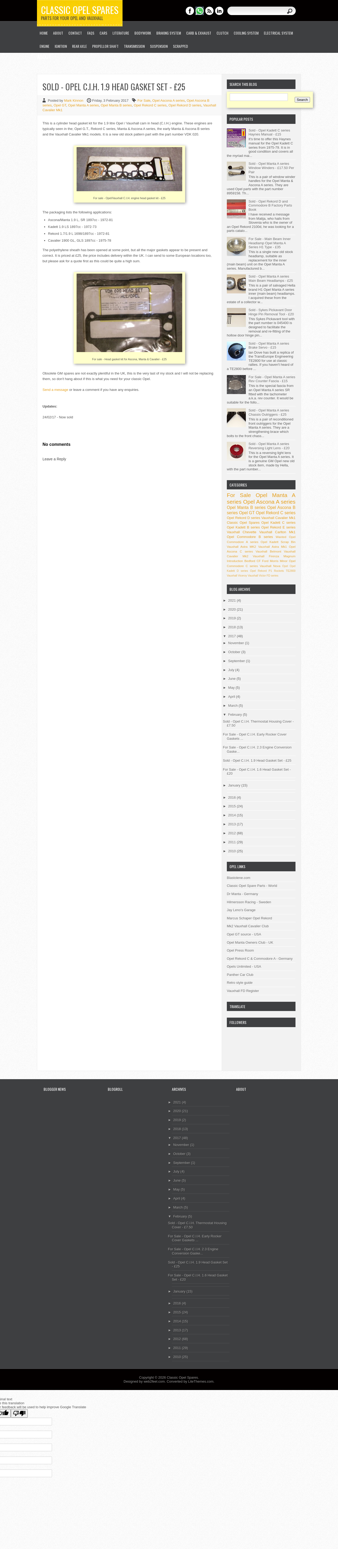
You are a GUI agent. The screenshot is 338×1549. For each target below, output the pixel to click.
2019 (232, 618)
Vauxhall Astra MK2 (241, 546)
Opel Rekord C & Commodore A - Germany (260, 959)
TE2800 (290, 570)
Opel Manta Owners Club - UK (250, 942)
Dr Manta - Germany (242, 894)
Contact (75, 33)
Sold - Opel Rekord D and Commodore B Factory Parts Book (270, 205)
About (58, 33)
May (232, 688)
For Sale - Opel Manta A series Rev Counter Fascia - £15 (271, 379)
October (234, 652)
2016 (232, 797)
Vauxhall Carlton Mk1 (277, 532)
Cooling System (246, 33)
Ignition (61, 46)
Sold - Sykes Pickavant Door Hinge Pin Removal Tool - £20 (271, 312)
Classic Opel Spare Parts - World (252, 886)
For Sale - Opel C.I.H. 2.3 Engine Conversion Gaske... (193, 1251)
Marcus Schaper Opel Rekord (249, 918)
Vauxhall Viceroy (237, 575)
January (234, 785)
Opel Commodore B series (250, 537)
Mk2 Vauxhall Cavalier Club (248, 926)
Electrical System (278, 33)
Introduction (235, 561)
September (237, 661)
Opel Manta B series (116, 105)
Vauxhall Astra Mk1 (272, 546)
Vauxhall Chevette (241, 532)
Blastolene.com (238, 878)
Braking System (168, 33)
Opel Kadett (269, 542)
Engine (44, 46)
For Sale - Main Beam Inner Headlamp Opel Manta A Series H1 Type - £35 (269, 243)
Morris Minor (279, 561)
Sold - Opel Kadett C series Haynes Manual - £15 (269, 132)
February (235, 715)
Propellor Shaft (105, 46)
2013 (232, 824)
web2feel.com (154, 1381)
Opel (285, 566)
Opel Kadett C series (278, 523)
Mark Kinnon (74, 100)
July (231, 670)
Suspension (159, 46)
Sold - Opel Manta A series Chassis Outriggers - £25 (268, 412)
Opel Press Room (240, 950)
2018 (232, 627)
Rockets (279, 570)
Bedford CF (252, 561)
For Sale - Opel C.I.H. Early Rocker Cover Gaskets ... (195, 1238)
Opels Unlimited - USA (244, 966)
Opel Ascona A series (168, 100)
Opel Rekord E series (278, 527)
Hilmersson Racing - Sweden (249, 902)
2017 (232, 636)
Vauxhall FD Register (243, 991)
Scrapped (180, 46)
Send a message (55, 390)
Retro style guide (240, 983)
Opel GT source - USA (244, 934)
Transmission (134, 46)
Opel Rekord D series (184, 105)
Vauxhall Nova (270, 566)
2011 (232, 842)
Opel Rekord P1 (261, 570)
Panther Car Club (240, 975)
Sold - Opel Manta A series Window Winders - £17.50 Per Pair (271, 168)
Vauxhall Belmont (268, 551)
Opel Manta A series (83, 105)
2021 (232, 600)
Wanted (281, 537)
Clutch (222, 33)
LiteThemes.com (200, 1381)
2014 (232, 815)
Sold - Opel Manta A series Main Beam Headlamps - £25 (270, 278)
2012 (232, 833)
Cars (103, 33)
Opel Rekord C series (150, 105)
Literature (120, 33)
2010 (232, 851)
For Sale (143, 100)
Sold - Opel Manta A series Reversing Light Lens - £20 (268, 446)
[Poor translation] (19, 1413)
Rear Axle (79, 46)
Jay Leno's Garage (241, 910)
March (233, 706)
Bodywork (142, 33)
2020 (232, 609)
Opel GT (60, 105)
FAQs (90, 33)
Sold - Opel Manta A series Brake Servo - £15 (268, 345)
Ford (265, 561)
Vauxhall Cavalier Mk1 (278, 518)
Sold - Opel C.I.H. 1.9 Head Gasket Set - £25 (257, 760)
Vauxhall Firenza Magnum (274, 556)
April (232, 697)
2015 (232, 806)
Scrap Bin (288, 542)
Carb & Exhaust (198, 33)
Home (44, 33)
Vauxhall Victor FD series (263, 575)
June (232, 679)
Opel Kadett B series (243, 527)
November (236, 643)
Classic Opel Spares (80, 10)
